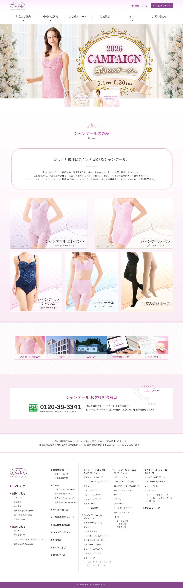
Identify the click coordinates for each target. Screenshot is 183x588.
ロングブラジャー (91, 531)
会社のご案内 (50, 16)
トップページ (18, 486)
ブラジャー (88, 486)
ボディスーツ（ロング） (94, 477)
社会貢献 (105, 16)
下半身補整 (121, 527)
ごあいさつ (18, 497)
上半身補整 (121, 524)
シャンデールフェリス (93, 495)
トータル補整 (92, 508)
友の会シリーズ (152, 508)
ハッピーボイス (60, 510)
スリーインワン (120, 477)
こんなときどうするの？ (65, 489)
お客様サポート (77, 16)
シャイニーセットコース (157, 495)
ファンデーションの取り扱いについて (30, 539)
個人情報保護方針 (61, 525)
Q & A (132, 16)
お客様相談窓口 (61, 478)
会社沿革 (17, 506)
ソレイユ (118, 495)
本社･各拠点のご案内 (23, 515)
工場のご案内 (19, 519)
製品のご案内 (23, 16)
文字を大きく (162, 5)
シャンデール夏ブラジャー (155, 477)
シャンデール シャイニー (158, 471)
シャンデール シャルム (128, 471)
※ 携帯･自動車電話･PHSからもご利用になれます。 (60, 407)
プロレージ (119, 503)
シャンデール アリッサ (124, 512)
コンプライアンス (61, 532)
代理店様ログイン (139, 6)
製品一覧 (17, 530)
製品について (19, 535)
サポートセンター (62, 474)
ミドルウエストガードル (94, 540)
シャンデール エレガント (98, 471)
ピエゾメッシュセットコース (98, 562)
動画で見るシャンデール (24, 511)
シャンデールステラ (92, 490)
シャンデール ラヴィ (123, 508)
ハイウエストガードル (123, 490)
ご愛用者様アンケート (64, 517)
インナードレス (151, 486)
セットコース (89, 503)
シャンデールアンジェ (93, 499)
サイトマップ (59, 547)
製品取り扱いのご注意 (23, 544)
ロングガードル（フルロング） (97, 481)
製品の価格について (63, 494)
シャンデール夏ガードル (154, 481)
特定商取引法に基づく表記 (66, 502)
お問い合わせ (159, 16)
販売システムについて (64, 498)
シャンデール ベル (98, 517)
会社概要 (17, 502)
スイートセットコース (95, 565)
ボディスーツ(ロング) (93, 522)
